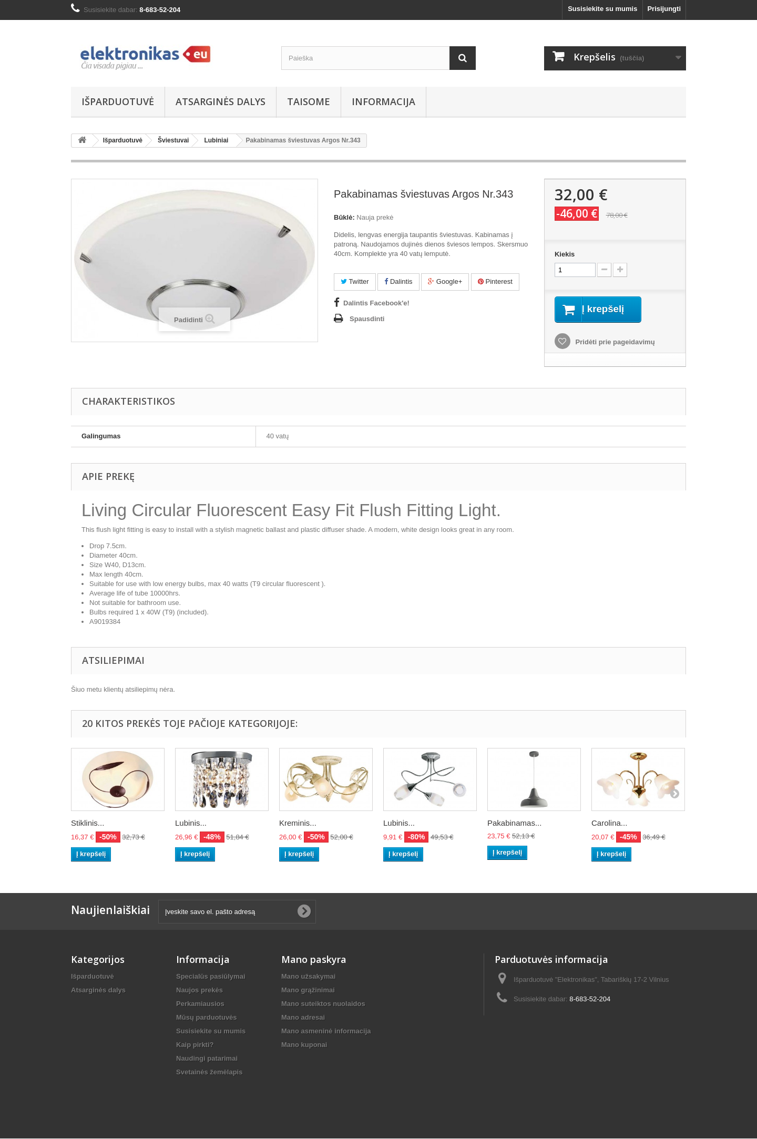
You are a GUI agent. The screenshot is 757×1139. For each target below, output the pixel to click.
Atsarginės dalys (220, 101)
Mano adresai (303, 1018)
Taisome (308, 101)
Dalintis (398, 281)
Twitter (355, 281)
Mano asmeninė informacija (326, 1031)
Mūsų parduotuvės (206, 1018)
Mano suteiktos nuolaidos (323, 1004)
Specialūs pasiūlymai (210, 977)
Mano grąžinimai (308, 990)
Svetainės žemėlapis (209, 1072)
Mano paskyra (313, 959)
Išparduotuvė (117, 101)
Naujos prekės (199, 990)
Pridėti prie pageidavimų (614, 343)
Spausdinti (367, 319)
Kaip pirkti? (195, 1045)
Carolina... (609, 823)
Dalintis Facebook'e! (376, 303)
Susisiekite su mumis (602, 9)
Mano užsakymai (308, 977)
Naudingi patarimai (207, 1059)
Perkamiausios (200, 1004)
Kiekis (565, 254)
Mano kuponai (304, 1045)
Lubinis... (191, 823)
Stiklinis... (87, 823)
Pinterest (495, 281)
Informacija (383, 101)
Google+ (445, 281)
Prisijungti (664, 9)
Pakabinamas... (514, 823)
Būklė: (344, 217)
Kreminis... (297, 823)
